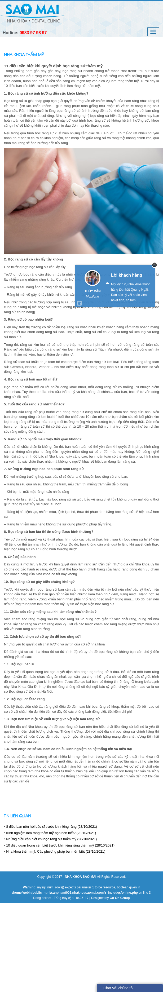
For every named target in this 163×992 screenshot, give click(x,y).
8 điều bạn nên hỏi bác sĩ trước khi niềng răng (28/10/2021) (51, 827)
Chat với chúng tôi (118, 988)
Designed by (110, 898)
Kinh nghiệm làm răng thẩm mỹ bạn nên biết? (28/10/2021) (51, 833)
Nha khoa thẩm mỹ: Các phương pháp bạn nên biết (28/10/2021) (55, 851)
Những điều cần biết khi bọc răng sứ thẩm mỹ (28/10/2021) (51, 839)
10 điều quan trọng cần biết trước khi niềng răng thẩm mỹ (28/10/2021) (60, 845)
